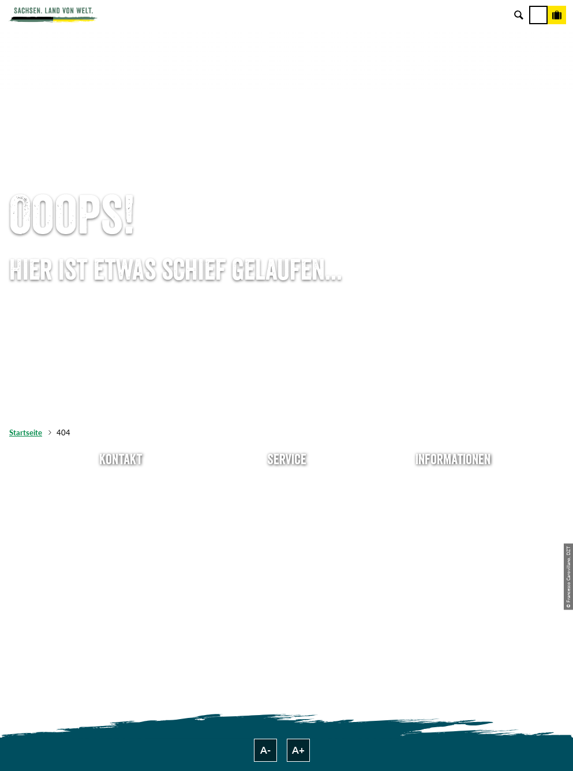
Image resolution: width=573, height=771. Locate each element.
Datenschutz (453, 541)
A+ (298, 750)
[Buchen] (557, 15)
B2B (287, 541)
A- (265, 750)
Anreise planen (286, 484)
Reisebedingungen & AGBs (453, 580)
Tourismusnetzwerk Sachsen (452, 560)
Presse (286, 522)
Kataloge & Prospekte (286, 560)
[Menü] (538, 15)
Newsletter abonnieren (287, 503)
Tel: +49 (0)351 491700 (120, 484)
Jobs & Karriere (453, 503)
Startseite (25, 432)
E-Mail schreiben (120, 503)
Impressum (453, 522)
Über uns (453, 484)
